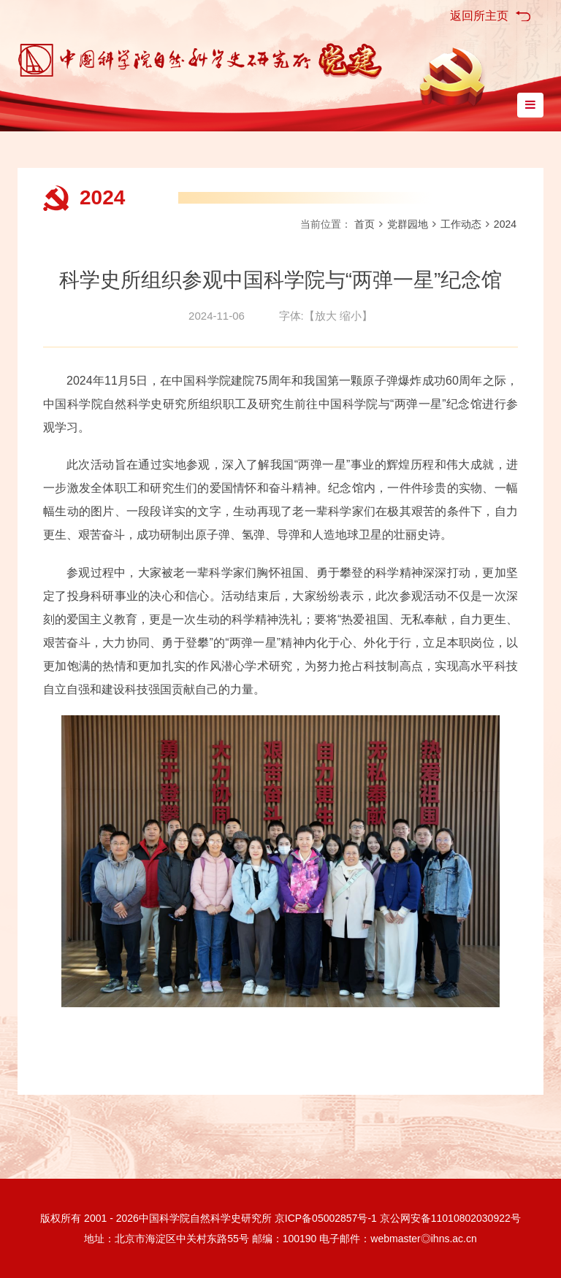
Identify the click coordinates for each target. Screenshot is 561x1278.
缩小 (351, 315)
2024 (102, 197)
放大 (326, 315)
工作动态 (460, 224)
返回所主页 (479, 15)
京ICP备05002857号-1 (326, 1218)
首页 (364, 224)
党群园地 (407, 224)
